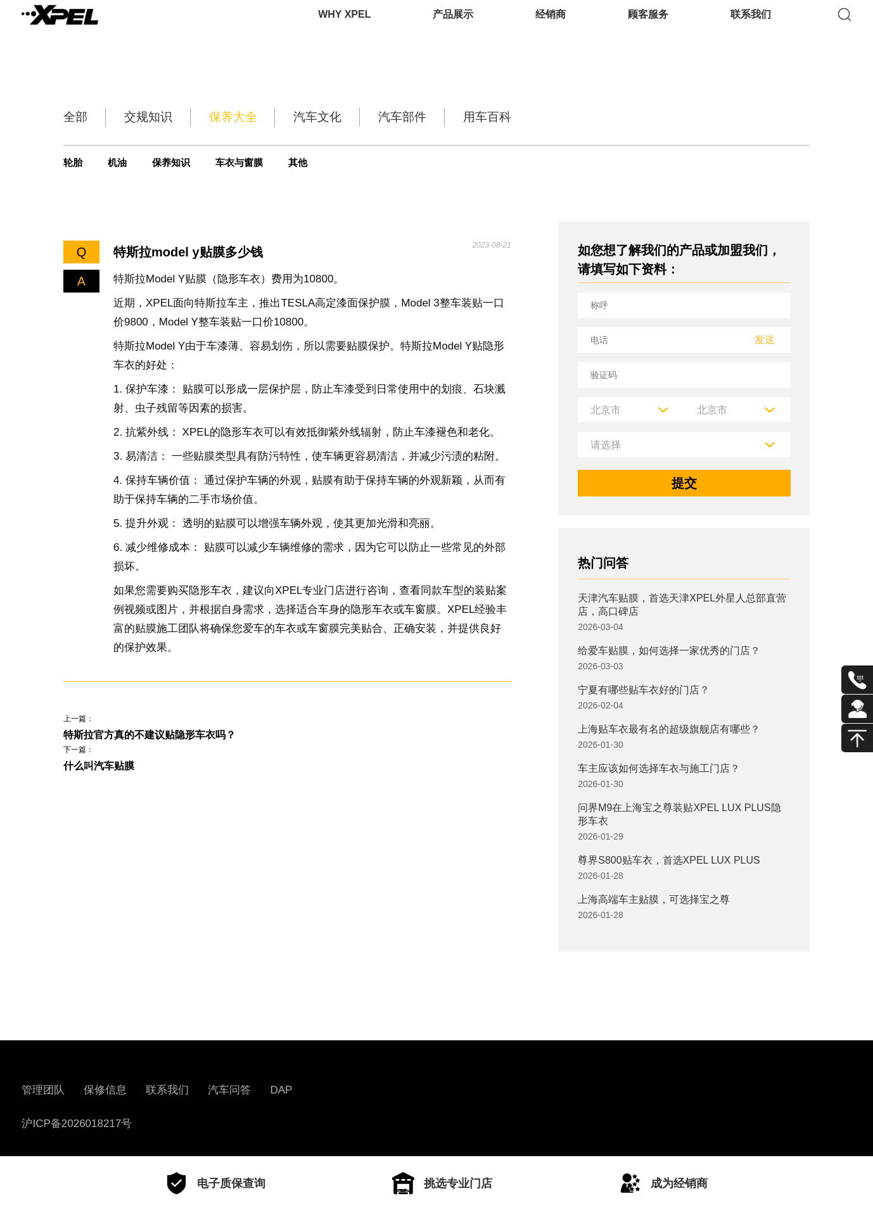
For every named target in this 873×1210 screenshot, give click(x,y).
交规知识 (169, 116)
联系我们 (750, 28)
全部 (78, 116)
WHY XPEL (344, 28)
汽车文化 (382, 116)
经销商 (550, 28)
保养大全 (276, 116)
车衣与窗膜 (285, 163)
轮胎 (75, 163)
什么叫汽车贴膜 (107, 773)
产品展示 (453, 28)
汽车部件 (489, 116)
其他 (359, 163)
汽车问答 (229, 1090)
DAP (281, 1090)
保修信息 (105, 1090)
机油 (131, 163)
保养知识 (199, 163)
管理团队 (43, 1090)
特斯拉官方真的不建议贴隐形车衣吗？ (171, 737)
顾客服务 (648, 28)
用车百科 (595, 116)
